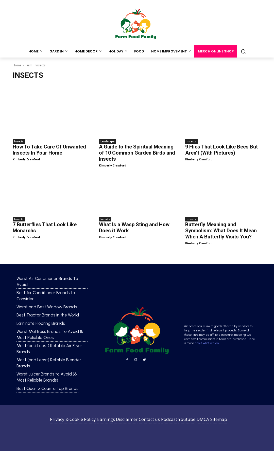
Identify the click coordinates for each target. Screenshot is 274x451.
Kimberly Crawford (26, 159)
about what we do (207, 343)
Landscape (107, 141)
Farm (28, 65)
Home (17, 65)
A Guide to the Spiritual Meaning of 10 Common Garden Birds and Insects (137, 153)
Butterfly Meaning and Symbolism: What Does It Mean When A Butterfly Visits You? (221, 230)
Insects (19, 141)
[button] (243, 51)
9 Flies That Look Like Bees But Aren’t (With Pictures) (221, 150)
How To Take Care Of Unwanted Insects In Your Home (49, 150)
